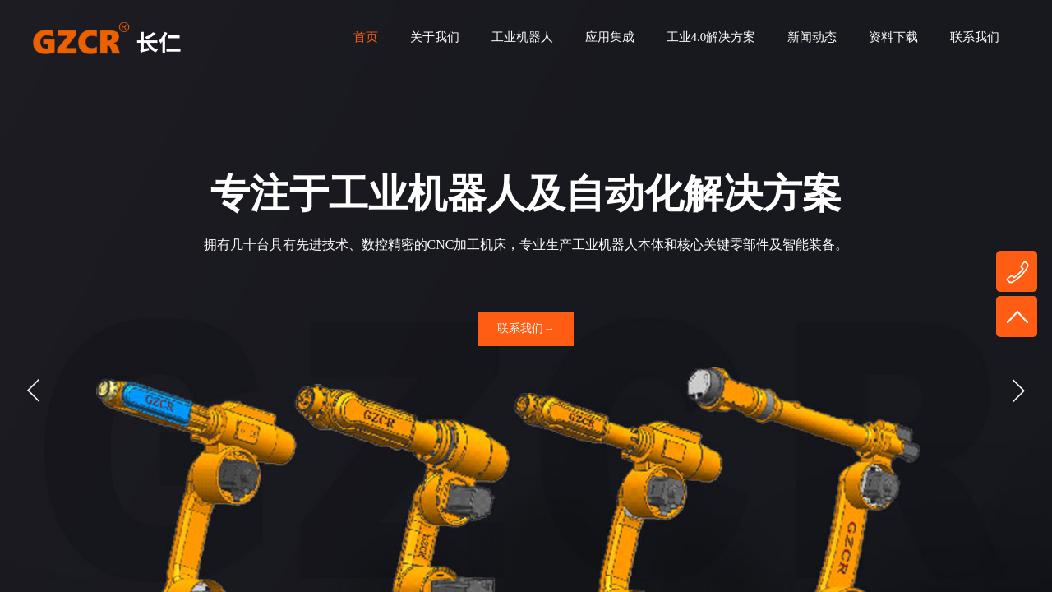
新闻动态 (812, 37)
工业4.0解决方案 (711, 37)
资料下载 (893, 37)
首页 (365, 37)
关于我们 (434, 37)
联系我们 (974, 37)
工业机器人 (522, 37)
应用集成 (609, 37)
